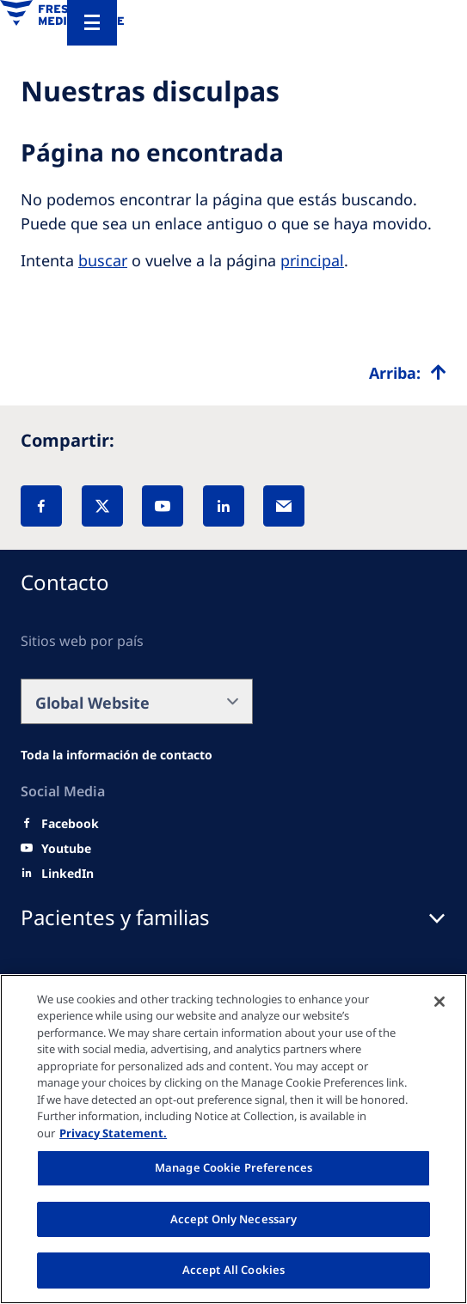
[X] (102, 506)
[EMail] (283, 506)
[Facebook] (41, 506)
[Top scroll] (407, 373)
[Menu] (92, 23)
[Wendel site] (116, 755)
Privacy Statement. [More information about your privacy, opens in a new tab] (113, 1133)
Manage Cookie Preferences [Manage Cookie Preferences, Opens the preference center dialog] (233, 1167)
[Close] (439, 1002)
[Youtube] (66, 848)
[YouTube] (162, 506)
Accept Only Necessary (234, 1219)
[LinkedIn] (223, 506)
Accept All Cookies (233, 1269)
